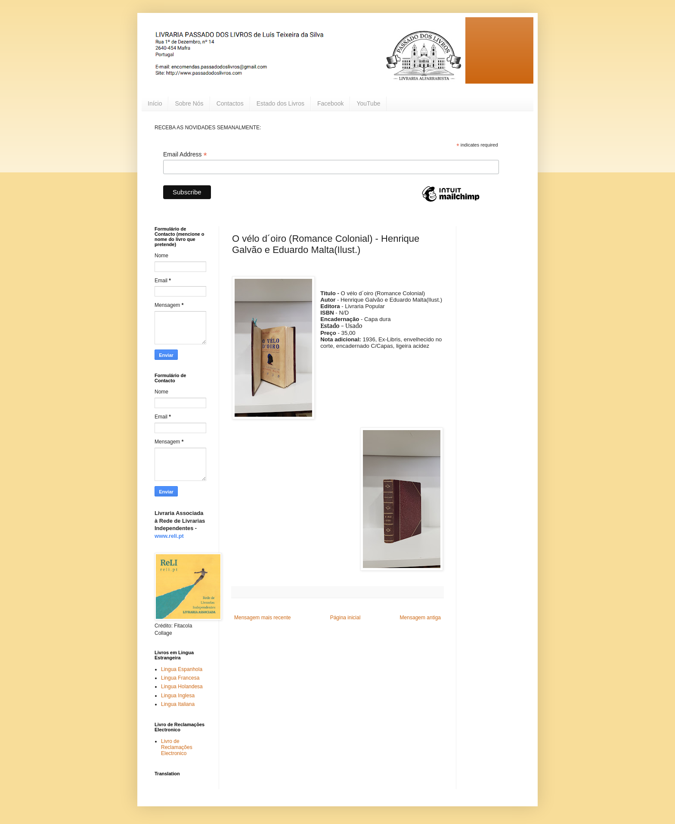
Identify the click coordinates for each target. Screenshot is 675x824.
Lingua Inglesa (178, 696)
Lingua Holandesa (182, 687)
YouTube (368, 103)
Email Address (185, 154)
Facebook (330, 103)
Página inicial (345, 618)
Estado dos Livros (280, 103)
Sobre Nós (189, 103)
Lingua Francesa (180, 678)
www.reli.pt (169, 536)
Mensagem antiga (420, 618)
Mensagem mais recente (262, 618)
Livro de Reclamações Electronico (176, 747)
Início (155, 103)
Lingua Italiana (178, 704)
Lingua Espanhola (181, 669)
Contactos (230, 103)
